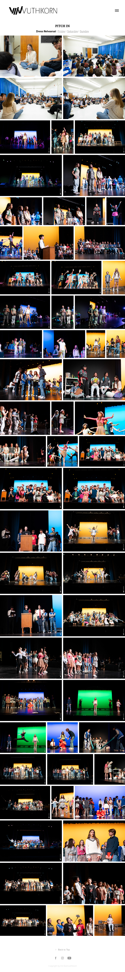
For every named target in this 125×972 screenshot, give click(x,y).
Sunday (84, 31)
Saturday (72, 31)
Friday (61, 31)
